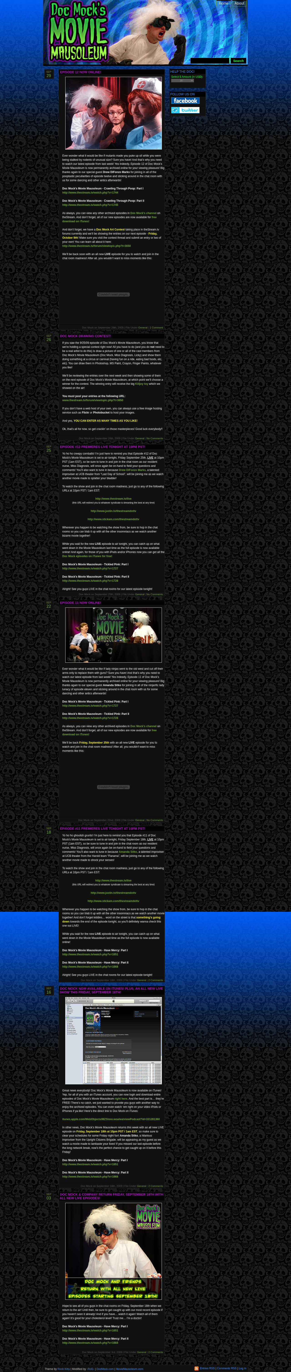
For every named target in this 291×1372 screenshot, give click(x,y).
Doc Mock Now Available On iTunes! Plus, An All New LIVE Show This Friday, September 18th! (111, 990)
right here (121, 1098)
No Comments (155, 438)
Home (224, 3)
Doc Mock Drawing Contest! (85, 336)
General (143, 327)
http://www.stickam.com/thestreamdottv (113, 519)
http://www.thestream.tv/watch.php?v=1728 (90, 580)
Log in (242, 1368)
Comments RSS (227, 1368)
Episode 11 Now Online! (80, 603)
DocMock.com (105, 1369)
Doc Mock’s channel (143, 213)
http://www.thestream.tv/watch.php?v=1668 (90, 966)
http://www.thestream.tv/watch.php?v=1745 (90, 205)
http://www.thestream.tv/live (113, 498)
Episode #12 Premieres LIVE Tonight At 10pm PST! (102, 447)
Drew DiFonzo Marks (132, 470)
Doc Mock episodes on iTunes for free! (87, 556)
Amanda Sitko (128, 851)
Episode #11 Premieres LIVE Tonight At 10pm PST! (102, 828)
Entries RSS (207, 1368)
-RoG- (90, 1369)
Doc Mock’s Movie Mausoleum (150, 36)
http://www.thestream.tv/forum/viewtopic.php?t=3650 (96, 246)
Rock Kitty (64, 1369)
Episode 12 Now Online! (80, 72)
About (239, 3)
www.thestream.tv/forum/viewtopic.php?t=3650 (92, 400)
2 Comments (156, 980)
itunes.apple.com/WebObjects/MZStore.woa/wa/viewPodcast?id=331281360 (111, 1119)
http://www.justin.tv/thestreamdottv (113, 511)
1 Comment (157, 327)
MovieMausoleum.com (129, 1369)
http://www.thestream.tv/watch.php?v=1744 (90, 192)
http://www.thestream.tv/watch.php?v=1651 (90, 954)
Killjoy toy (141, 383)
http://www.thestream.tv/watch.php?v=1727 (90, 568)
